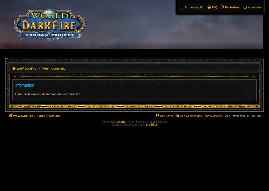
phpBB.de (152, 124)
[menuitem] (252, 7)
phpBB (121, 121)
